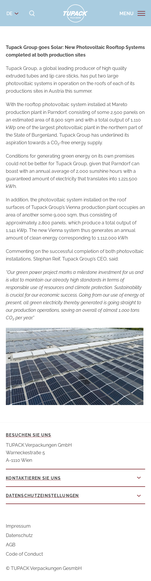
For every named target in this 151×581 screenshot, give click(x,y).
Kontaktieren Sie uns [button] (33, 478)
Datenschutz (19, 535)
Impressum (18, 526)
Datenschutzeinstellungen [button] (42, 495)
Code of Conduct (24, 554)
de (9, 13)
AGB (10, 544)
